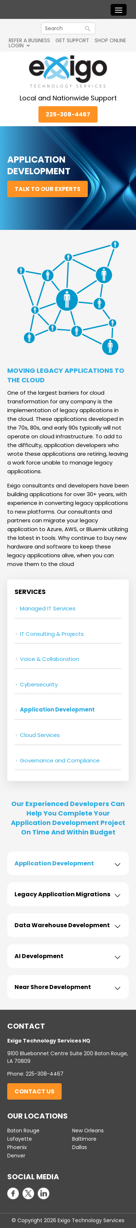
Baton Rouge (23, 1130)
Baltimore (84, 1139)
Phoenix (17, 1147)
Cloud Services (40, 735)
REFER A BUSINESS (29, 40)
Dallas (79, 1147)
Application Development (57, 709)
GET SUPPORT (72, 40)
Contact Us (34, 1091)
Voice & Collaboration (49, 659)
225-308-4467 (68, 114)
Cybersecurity (39, 684)
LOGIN (16, 45)
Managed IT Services (47, 608)
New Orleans (88, 1130)
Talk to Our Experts (48, 189)
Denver (16, 1155)
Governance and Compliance (60, 760)
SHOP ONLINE (110, 40)
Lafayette (19, 1139)
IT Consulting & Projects (52, 634)
